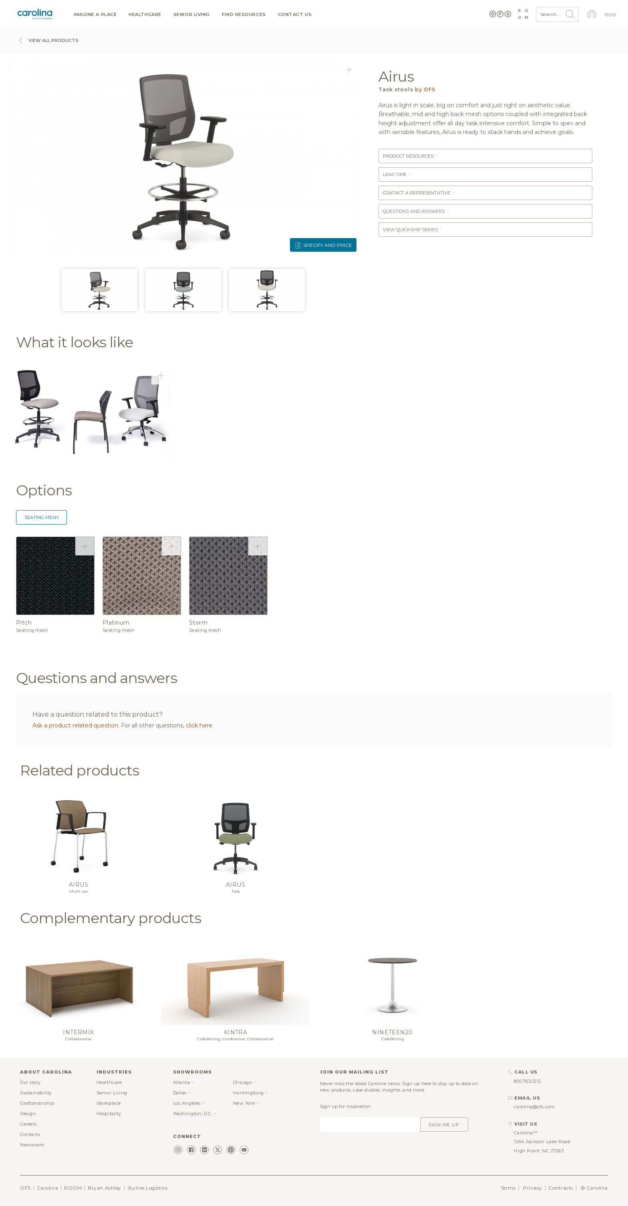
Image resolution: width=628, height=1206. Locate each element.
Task (235, 891)
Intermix (78, 1032)
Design (28, 1113)
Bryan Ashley (104, 1188)
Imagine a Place (95, 14)
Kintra (236, 1032)
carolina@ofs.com (534, 1107)
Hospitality (109, 1113)
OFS (25, 1188)
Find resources (244, 14)
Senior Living (191, 14)
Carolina (47, 1188)
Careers (28, 1124)
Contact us (295, 14)
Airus (78, 884)
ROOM (73, 1188)
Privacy (532, 1188)
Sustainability (36, 1093)
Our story (30, 1082)
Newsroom (32, 1145)
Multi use (78, 891)
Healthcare (145, 14)
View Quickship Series (413, 229)
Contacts (30, 1134)
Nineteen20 (392, 1032)
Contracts (560, 1188)
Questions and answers (416, 211)
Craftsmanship (37, 1103)
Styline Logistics (147, 1188)
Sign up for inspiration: (346, 1106)
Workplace (109, 1103)
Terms (508, 1188)
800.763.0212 (527, 1081)
